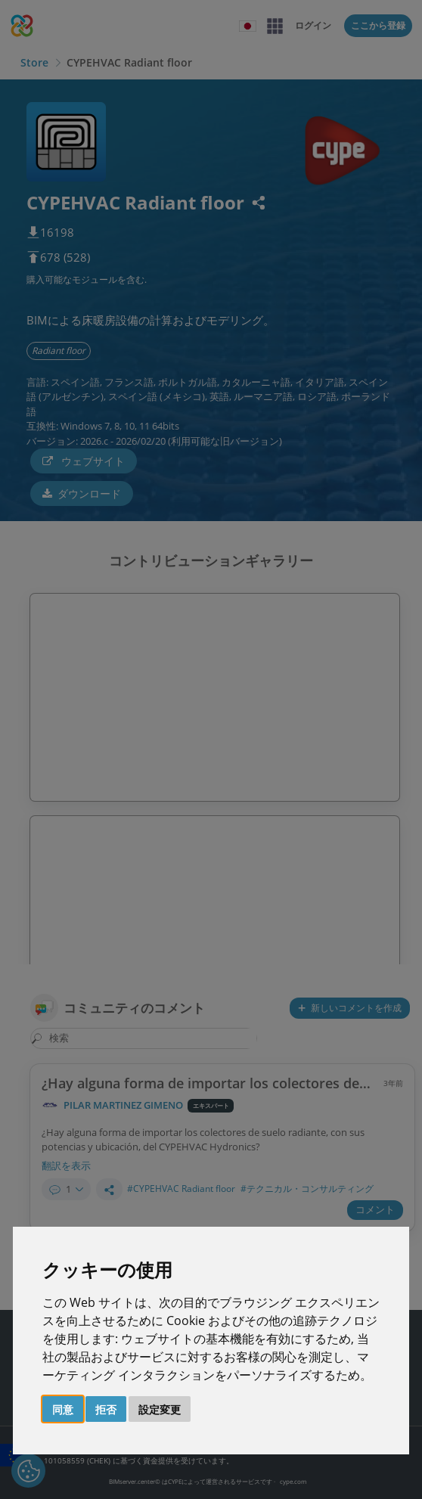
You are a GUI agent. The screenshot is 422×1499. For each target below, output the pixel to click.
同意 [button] (62, 1409)
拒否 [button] (105, 1409)
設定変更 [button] (159, 1409)
